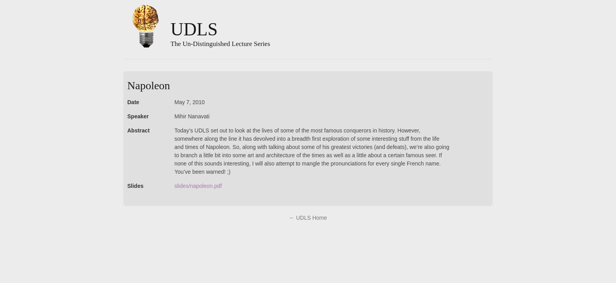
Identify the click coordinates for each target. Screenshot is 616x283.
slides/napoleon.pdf (198, 186)
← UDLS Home (308, 218)
